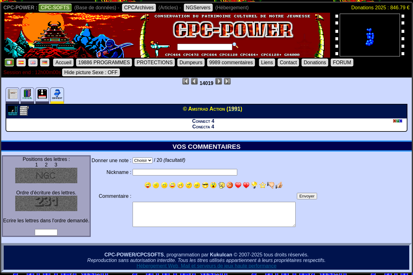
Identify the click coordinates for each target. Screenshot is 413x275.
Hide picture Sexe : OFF (91, 72)
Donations (315, 62)
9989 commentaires (231, 62)
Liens (267, 62)
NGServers (198, 7)
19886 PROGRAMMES (104, 62)
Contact (288, 62)
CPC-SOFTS (55, 7)
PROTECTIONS (155, 62)
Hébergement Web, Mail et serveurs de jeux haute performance (207, 265)
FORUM (342, 62)
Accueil (63, 62)
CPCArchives (139, 7)
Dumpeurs (190, 62)
